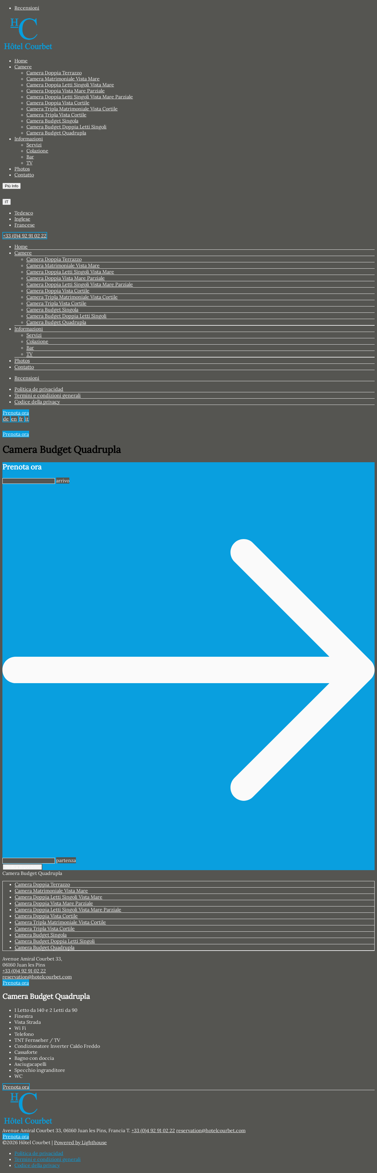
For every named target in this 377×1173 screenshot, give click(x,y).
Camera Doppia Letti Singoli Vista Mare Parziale (79, 97)
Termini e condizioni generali (47, 395)
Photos (22, 169)
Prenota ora (16, 413)
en (14, 419)
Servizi (34, 145)
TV (29, 163)
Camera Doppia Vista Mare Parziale (65, 91)
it (27, 419)
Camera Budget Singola (52, 121)
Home (21, 61)
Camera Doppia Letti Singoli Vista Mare (70, 85)
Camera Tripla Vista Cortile (56, 115)
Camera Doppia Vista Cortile (57, 103)
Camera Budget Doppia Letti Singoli (66, 127)
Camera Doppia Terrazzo (54, 73)
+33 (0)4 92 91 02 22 (24, 971)
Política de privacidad (38, 389)
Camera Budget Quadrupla (56, 133)
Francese (24, 225)
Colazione (37, 151)
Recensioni (26, 8)
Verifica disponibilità (22, 867)
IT (6, 202)
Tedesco (23, 213)
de (6, 419)
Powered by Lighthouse (80, 1142)
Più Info (11, 186)
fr (21, 419)
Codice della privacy (37, 402)
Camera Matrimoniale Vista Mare (63, 79)
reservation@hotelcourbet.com (37, 977)
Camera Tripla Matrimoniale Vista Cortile (72, 109)
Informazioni (28, 139)
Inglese (22, 219)
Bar (30, 157)
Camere (23, 67)
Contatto (24, 175)
